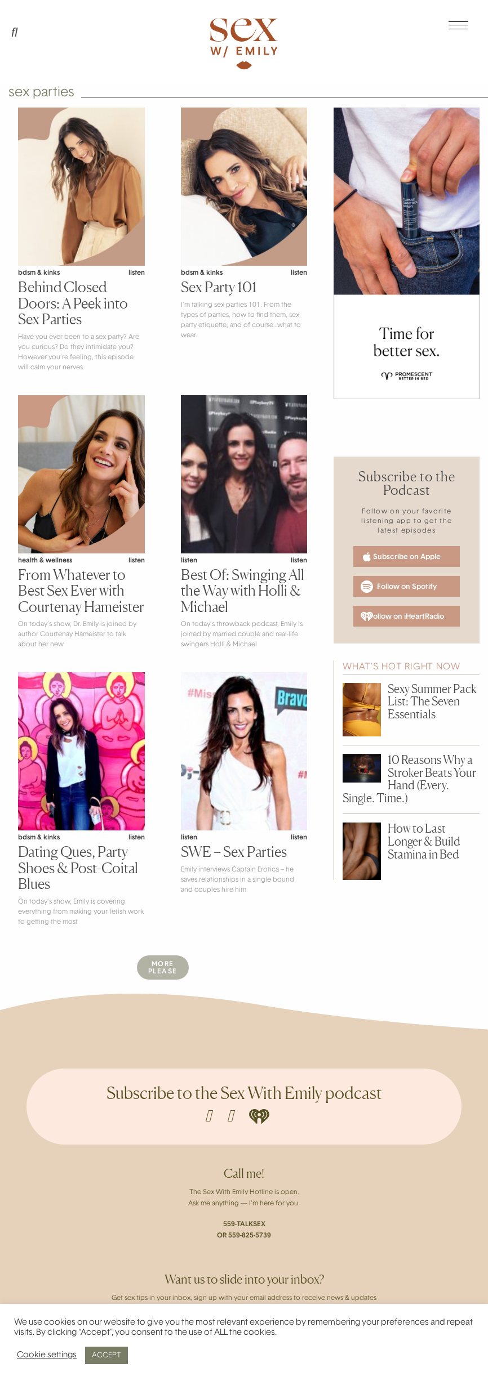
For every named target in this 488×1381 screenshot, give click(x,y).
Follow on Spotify (399, 586)
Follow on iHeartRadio (402, 616)
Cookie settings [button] (47, 1355)
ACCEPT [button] (106, 1355)
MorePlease (163, 968)
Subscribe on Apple (401, 557)
